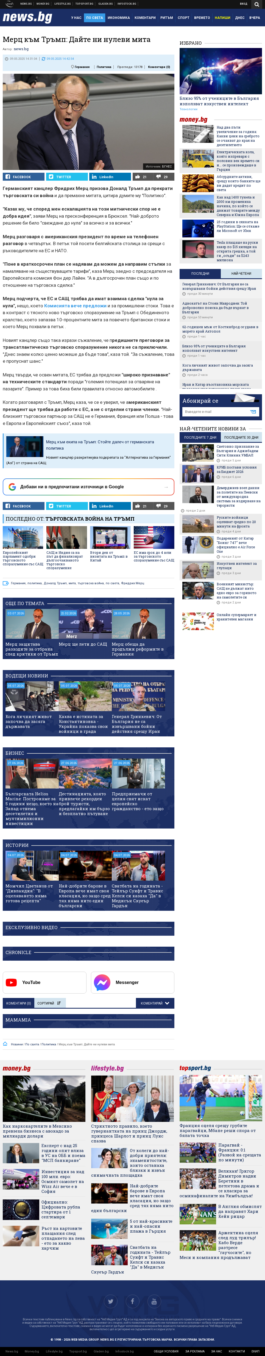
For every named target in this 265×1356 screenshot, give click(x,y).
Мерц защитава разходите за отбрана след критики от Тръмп (31, 649)
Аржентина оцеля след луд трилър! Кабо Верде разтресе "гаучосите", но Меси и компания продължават (219, 1245)
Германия (82, 67)
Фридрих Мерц (132, 583)
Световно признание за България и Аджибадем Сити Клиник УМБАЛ (238, 450)
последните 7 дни (200, 437)
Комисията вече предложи (75, 305)
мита (72, 583)
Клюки (63, 4)
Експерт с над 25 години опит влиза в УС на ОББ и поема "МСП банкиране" (63, 1153)
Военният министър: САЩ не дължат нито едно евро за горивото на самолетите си (236, 590)
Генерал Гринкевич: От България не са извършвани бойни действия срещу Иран (137, 724)
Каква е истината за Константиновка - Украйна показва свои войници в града (83, 724)
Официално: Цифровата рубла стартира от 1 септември (60, 1209)
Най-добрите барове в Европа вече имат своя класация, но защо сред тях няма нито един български (85, 895)
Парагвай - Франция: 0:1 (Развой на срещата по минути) (239, 1152)
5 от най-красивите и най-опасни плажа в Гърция (151, 1226)
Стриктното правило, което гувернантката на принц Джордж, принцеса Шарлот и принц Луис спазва (129, 1133)
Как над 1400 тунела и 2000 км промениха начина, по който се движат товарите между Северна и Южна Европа (238, 206)
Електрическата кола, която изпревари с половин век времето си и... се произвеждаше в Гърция (238, 161)
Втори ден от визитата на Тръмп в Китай (109, 556)
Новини (26, 4)
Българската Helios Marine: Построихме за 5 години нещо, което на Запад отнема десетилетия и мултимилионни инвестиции (31, 808)
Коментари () (159, 67)
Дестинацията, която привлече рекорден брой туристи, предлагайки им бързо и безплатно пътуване (84, 803)
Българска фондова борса (127, 4)
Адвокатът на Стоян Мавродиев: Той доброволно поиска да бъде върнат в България (215, 307)
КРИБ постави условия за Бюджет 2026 (236, 469)
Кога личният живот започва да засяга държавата (28, 721)
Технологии (188, 109)
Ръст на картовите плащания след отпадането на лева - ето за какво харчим (63, 1238)
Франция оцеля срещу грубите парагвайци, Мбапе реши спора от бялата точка (218, 1130)
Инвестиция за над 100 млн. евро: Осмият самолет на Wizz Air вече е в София (62, 1181)
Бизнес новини (43, 4)
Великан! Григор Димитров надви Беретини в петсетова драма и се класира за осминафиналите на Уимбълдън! (219, 1183)
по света (112, 583)
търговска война (91, 583)
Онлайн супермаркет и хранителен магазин (236, 616)
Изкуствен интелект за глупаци (237, 565)
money (197, 120)
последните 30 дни (241, 437)
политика (34, 583)
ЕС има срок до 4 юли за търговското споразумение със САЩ (154, 556)
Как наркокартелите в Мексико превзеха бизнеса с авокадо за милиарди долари (37, 1131)
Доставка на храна (106, 4)
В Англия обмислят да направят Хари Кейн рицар (240, 1211)
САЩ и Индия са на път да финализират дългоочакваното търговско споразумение (64, 560)
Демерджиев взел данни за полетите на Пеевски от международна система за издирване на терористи (239, 496)
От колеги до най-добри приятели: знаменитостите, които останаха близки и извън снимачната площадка (130, 1163)
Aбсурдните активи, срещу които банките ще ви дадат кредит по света (238, 183)
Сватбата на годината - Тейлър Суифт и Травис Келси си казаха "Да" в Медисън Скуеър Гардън (137, 895)
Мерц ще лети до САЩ (83, 644)
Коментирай (152, 1003)
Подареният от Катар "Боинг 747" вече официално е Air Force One (236, 545)
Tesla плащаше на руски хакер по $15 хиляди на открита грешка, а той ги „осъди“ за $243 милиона (237, 251)
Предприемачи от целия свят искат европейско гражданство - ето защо (138, 801)
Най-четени (241, 274)
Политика (104, 67)
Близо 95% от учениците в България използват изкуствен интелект (219, 100)
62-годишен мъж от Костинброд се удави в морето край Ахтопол (220, 329)
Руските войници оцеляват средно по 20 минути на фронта (236, 521)
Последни (200, 274)
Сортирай (48, 1003)
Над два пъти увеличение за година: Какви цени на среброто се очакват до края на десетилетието (238, 136)
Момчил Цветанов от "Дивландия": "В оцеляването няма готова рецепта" (29, 893)
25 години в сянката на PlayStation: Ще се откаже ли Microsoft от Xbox (238, 226)
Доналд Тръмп (55, 583)
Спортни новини (84, 4)
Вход (243, 3)
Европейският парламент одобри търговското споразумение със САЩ (23, 558)
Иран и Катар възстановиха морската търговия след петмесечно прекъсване (216, 386)
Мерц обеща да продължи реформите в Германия (138, 649)
